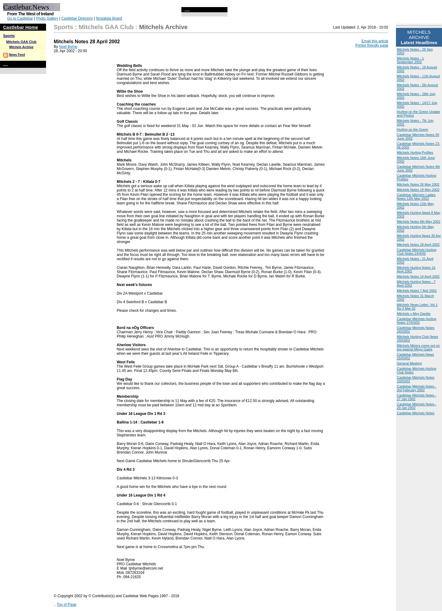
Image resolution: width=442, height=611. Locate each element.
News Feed (17, 54)
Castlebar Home (20, 27)
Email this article (375, 41)
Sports (9, 36)
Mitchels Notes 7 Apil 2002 (417, 290)
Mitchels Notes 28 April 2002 (418, 244)
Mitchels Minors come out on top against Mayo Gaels (418, 347)
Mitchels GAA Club (21, 42)
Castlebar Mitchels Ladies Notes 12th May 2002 (416, 196)
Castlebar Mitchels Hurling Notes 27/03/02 (416, 320)
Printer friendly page (371, 45)
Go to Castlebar (20, 18)
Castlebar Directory (77, 18)
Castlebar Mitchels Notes (415, 413)
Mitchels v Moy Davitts (413, 313)
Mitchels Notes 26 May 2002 (418, 184)
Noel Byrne (68, 46)
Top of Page (66, 604)
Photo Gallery (47, 18)
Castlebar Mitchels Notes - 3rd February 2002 (416, 388)
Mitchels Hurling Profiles (415, 152)
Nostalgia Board (109, 18)
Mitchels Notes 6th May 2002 (418, 221)
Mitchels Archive (21, 47)
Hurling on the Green (412, 129)
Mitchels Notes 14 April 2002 (418, 276)
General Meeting (409, 363)
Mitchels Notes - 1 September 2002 (410, 60)
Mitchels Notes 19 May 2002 (418, 189)
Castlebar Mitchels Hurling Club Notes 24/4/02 (416, 251)
